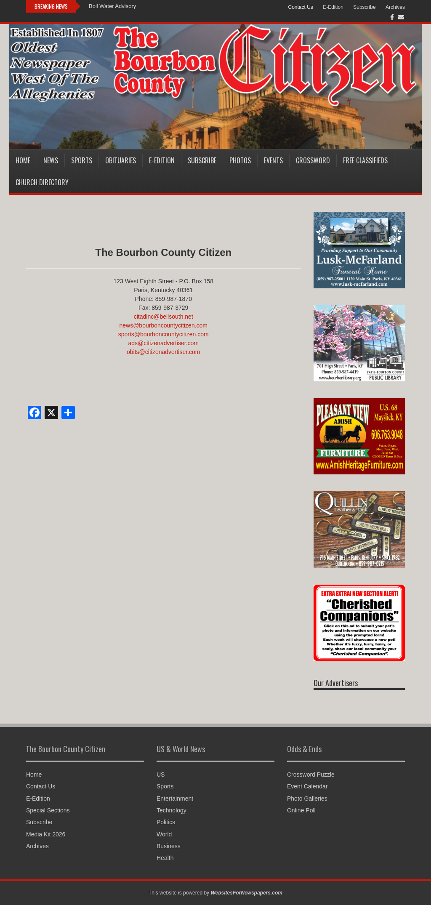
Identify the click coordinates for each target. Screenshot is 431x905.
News (50, 160)
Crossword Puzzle (311, 774)
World (164, 834)
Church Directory (42, 182)
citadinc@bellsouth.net (163, 316)
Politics (166, 822)
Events (273, 160)
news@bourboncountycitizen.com (163, 325)
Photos (240, 160)
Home (23, 160)
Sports (81, 160)
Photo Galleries (307, 798)
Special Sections (48, 810)
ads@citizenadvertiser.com (163, 343)
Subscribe (364, 7)
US (161, 774)
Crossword (313, 160)
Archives (395, 7)
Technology (171, 810)
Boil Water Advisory (112, 6)
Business (169, 846)
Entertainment (175, 798)
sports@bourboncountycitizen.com (163, 334)
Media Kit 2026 (45, 834)
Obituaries (120, 160)
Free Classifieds (365, 160)
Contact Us (300, 7)
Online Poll (301, 810)
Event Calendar (307, 786)
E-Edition (333, 7)
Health (165, 857)
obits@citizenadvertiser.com (163, 352)
